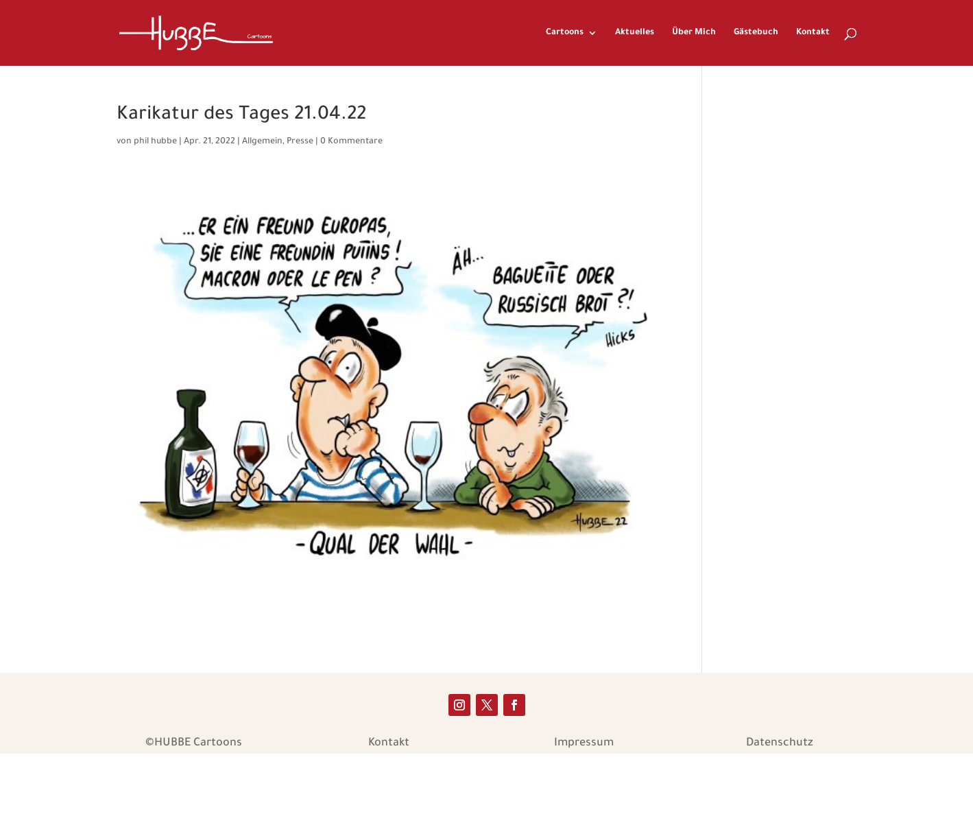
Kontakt (813, 33)
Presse (300, 142)
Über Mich (694, 33)
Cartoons (565, 33)
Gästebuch (756, 33)
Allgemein (262, 142)
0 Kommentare (351, 142)
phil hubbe (155, 142)
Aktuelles (634, 33)
